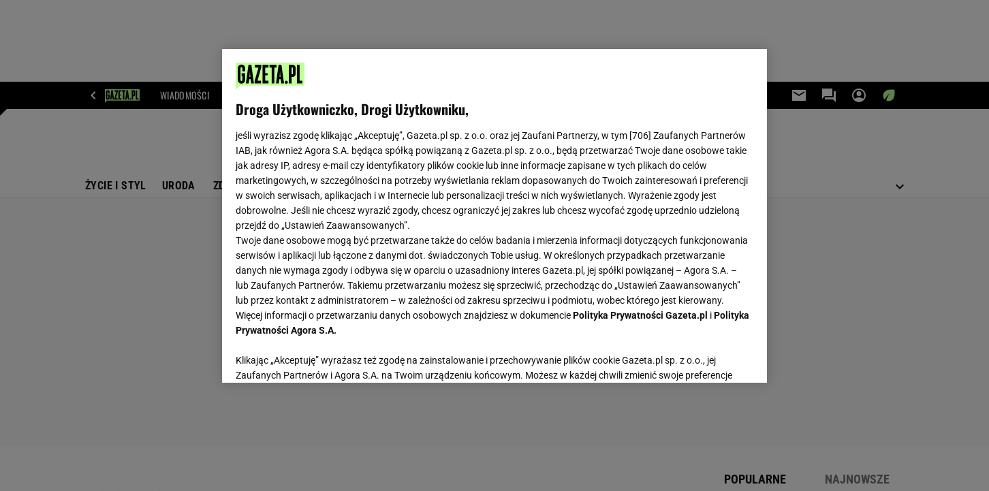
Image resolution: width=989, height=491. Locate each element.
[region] (494, 216)
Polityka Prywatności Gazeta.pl (640, 315)
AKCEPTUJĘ (707, 356)
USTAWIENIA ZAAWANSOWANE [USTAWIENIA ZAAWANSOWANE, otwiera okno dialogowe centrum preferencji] (324, 355)
